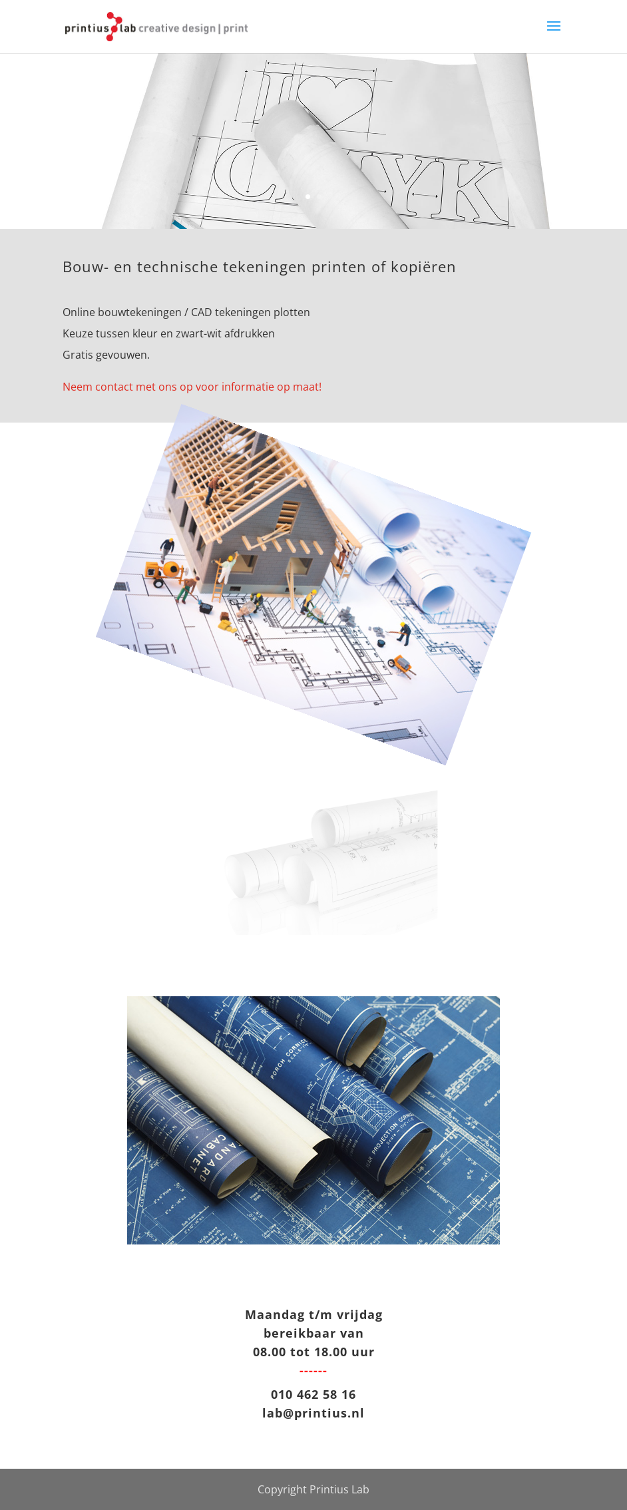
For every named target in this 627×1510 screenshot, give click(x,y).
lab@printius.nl (313, 1413)
